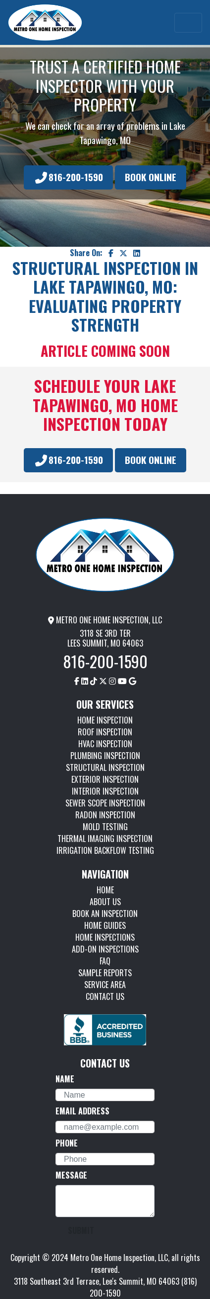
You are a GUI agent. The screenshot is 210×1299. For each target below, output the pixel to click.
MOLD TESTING (105, 827)
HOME (105, 890)
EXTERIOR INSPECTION (105, 779)
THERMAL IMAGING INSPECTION (105, 838)
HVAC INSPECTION (105, 744)
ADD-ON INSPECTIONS (105, 949)
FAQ (105, 961)
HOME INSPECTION (105, 720)
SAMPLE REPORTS (105, 973)
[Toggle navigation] (188, 23)
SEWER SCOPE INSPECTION (105, 803)
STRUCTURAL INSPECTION (105, 767)
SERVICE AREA (105, 985)
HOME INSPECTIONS (105, 937)
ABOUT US (105, 902)
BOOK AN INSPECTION (105, 913)
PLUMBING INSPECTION (105, 756)
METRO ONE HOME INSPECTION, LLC (105, 620)
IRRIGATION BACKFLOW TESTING (105, 850)
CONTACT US (105, 996)
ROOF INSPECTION (105, 732)
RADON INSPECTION (105, 815)
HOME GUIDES (105, 925)
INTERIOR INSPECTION (105, 791)
